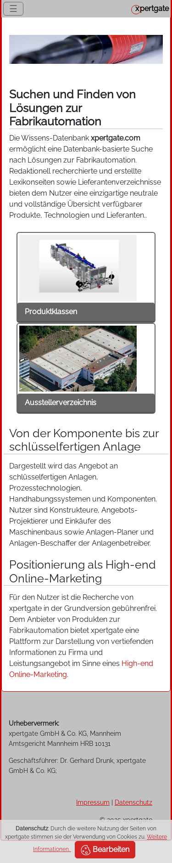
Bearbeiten (105, 850)
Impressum (93, 802)
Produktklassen (51, 311)
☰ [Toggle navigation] (13, 8)
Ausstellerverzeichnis (60, 402)
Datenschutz (133, 802)
